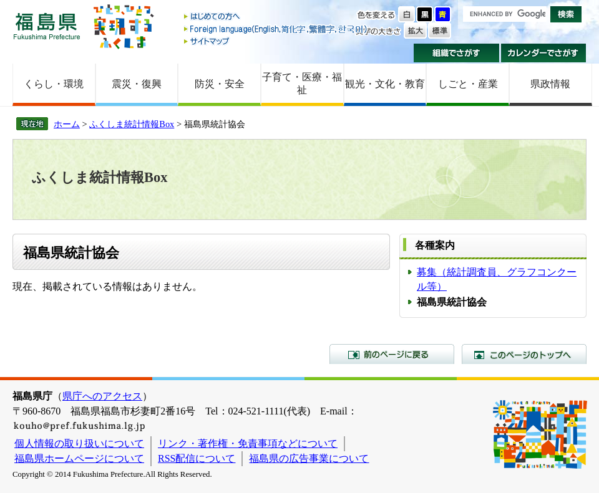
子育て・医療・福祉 (302, 83)
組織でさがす (456, 53)
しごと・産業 (468, 84)
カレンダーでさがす (544, 53)
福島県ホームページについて (79, 458)
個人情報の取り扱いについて (79, 443)
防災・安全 (220, 84)
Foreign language (276, 29)
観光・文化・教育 (385, 84)
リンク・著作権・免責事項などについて (248, 443)
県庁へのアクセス (102, 396)
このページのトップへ (524, 354)
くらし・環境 (54, 84)
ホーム (67, 124)
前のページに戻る (391, 354)
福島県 (46, 26)
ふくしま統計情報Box (131, 124)
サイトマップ (276, 41)
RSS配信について (196, 458)
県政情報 (550, 84)
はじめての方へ (276, 17)
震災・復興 (137, 84)
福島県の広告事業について (309, 458)
